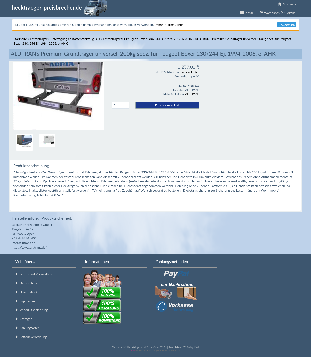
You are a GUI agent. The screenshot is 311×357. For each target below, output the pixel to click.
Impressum (25, 301)
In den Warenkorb (167, 105)
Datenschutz (26, 283)
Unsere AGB (26, 292)
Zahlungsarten (27, 328)
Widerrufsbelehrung (31, 310)
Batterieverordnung (31, 337)
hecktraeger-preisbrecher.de (61, 7)
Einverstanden (286, 24)
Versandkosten (190, 72)
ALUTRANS (192, 94)
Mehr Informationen (169, 24)
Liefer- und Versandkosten (35, 274)
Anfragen (23, 319)
